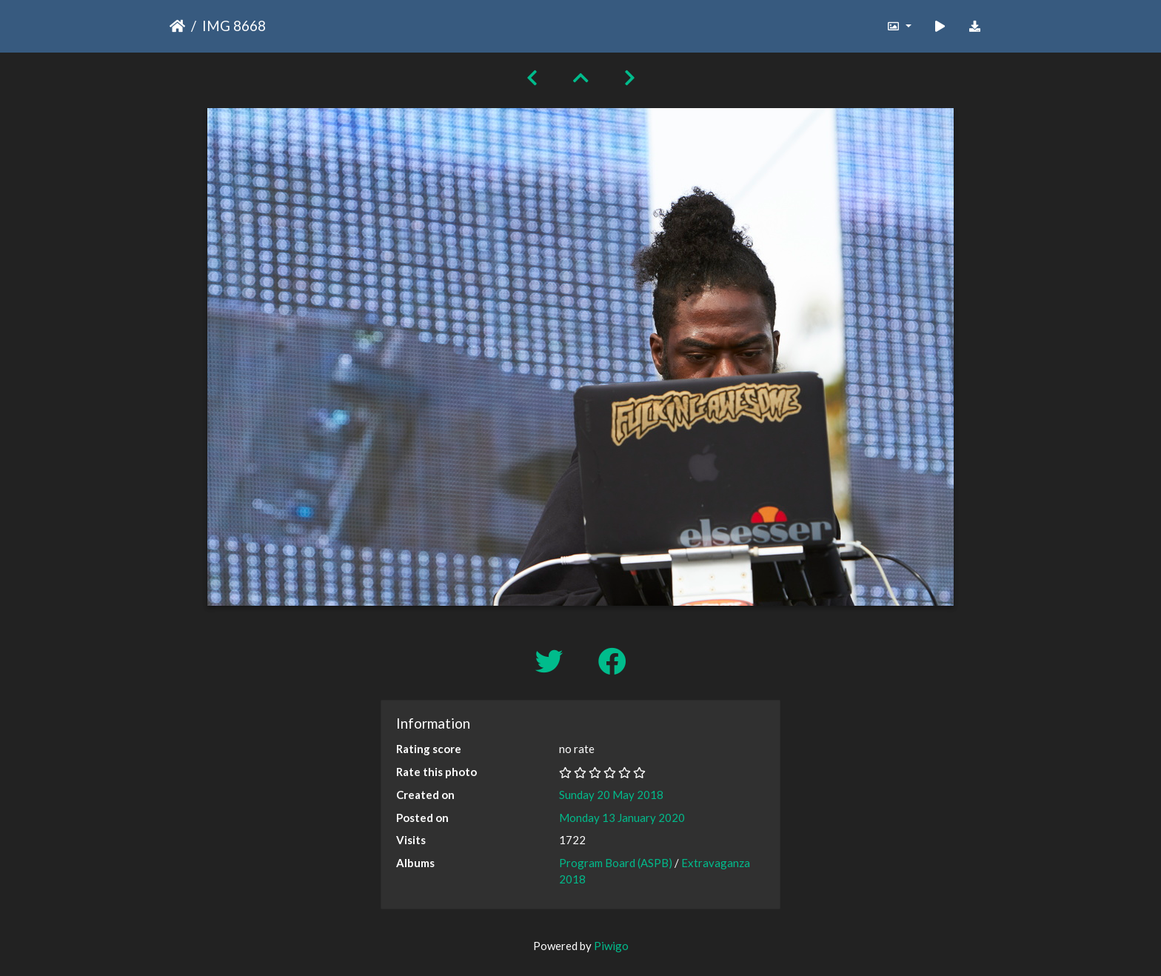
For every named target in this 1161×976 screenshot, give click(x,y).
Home (177, 26)
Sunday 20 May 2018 (611, 794)
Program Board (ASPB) (615, 862)
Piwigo (611, 945)
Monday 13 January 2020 (622, 817)
